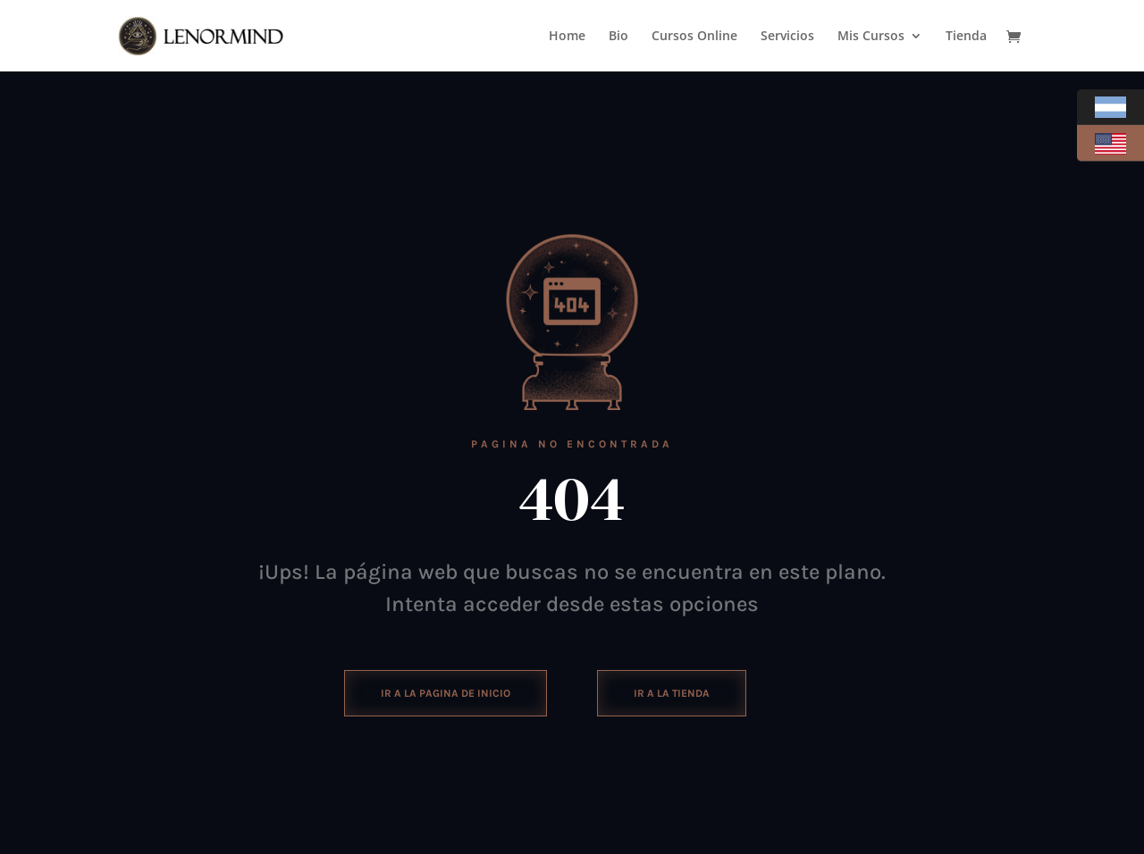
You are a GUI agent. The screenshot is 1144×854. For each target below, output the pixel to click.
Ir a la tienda (672, 693)
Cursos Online (694, 36)
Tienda (966, 36)
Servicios (787, 36)
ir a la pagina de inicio (445, 693)
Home (567, 36)
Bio (618, 36)
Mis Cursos (870, 36)
